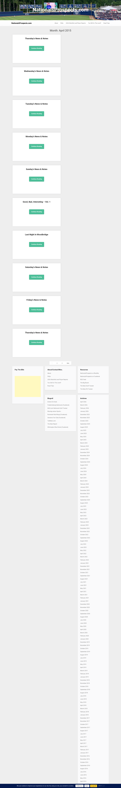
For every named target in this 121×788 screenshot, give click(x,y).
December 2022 (85, 299)
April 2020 (83, 401)
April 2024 (83, 249)
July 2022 (83, 315)
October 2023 (84, 268)
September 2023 (85, 271)
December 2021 (85, 337)
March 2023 (83, 290)
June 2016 (83, 546)
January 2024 (84, 258)
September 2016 (85, 537)
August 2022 (84, 312)
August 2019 (84, 426)
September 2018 (85, 461)
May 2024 (83, 246)
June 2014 (83, 622)
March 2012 (83, 707)
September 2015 (85, 574)
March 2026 (83, 176)
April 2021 (83, 363)
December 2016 (85, 527)
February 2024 (84, 255)
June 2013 (83, 660)
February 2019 (84, 445)
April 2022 (83, 325)
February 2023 (84, 293)
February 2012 (84, 710)
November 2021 (85, 340)
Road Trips (107, 23)
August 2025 (84, 198)
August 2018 (84, 464)
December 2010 (85, 755)
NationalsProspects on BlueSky (89, 144)
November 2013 (85, 644)
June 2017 (83, 508)
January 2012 (84, 714)
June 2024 (83, 242)
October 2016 (84, 533)
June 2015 (83, 584)
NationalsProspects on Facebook (90, 147)
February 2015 (84, 597)
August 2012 (84, 691)
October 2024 (84, 230)
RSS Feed (83, 151)
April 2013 (83, 666)
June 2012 (83, 698)
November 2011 (85, 720)
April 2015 (83, 590)
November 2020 (85, 378)
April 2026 (83, 173)
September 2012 (85, 688)
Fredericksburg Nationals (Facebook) (58, 176)
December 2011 (85, 717)
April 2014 (83, 628)
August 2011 (84, 729)
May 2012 (83, 701)
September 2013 (85, 650)
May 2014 (83, 625)
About (56, 23)
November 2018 (85, 454)
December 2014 (85, 603)
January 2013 (84, 676)
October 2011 (84, 723)
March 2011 (83, 745)
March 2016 (83, 555)
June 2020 (83, 394)
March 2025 (83, 214)
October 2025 (84, 192)
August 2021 (84, 350)
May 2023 (83, 284)
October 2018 (84, 457)
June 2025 (83, 205)
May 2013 (83, 663)
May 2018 (83, 473)
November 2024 (85, 227)
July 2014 (83, 619)
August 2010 (84, 767)
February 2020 (84, 407)
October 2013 (84, 647)
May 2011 (83, 739)
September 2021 (85, 347)
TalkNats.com (51, 192)
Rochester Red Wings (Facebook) (57, 186)
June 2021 (83, 356)
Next (68, 134)
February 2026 (84, 179)
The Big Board (84, 154)
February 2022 (84, 331)
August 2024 (84, 236)
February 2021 (84, 369)
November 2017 (85, 492)
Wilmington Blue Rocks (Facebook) (57, 198)
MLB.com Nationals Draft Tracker (57, 179)
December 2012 (85, 679)
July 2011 (83, 733)
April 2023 (83, 287)
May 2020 (83, 397)
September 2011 (85, 726)
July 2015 (83, 581)
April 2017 (83, 514)
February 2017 (84, 521)
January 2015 (84, 600)
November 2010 (85, 758)
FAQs (61, 23)
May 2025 (83, 208)
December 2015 (85, 565)
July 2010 (83, 771)
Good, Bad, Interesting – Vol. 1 (48, 74)
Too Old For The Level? (94, 23)
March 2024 (83, 252)
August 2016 (84, 540)
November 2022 (85, 303)
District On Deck (52, 173)
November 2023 (85, 265)
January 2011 (84, 752)
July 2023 (83, 277)
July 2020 (83, 391)
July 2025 (83, 201)
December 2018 (85, 451)
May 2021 (83, 359)
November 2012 (85, 682)
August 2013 (84, 654)
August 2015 (84, 578)
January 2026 (84, 182)
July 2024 (83, 239)
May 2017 (83, 511)
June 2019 (83, 432)
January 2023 (84, 296)
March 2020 (83, 404)
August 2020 (84, 388)
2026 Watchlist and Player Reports (76, 23)
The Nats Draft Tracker (87, 157)
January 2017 (84, 524)
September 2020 (85, 385)
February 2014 (84, 635)
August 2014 (84, 616)
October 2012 (84, 685)
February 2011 (84, 748)
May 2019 (83, 435)
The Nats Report (52, 195)
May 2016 (83, 549)
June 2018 (83, 470)
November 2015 (85, 568)
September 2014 (85, 612)
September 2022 (85, 309)
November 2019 (85, 416)
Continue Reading (23, 51)
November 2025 (85, 189)
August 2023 (84, 274)
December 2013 (85, 641)
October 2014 (84, 609)
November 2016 (85, 530)
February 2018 (84, 483)
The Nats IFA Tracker (86, 160)
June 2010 (83, 774)
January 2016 (84, 562)
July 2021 (83, 353)
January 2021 (84, 372)
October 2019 (84, 420)
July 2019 (83, 429)
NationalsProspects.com (60, 10)
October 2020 (84, 382)
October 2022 (84, 306)
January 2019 (84, 448)
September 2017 (85, 499)
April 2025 (83, 211)
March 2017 (83, 518)
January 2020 (84, 410)
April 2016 (83, 552)
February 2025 (84, 217)
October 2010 (84, 761)
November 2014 (85, 606)
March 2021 (83, 366)
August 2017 (84, 502)
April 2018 (83, 476)
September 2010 (85, 764)
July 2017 (83, 505)
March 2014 (83, 631)
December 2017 (85, 489)
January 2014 (84, 638)
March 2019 (83, 442)
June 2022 (83, 318)
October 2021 (84, 344)
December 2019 (85, 413)
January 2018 (84, 486)
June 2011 (83, 736)
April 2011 (83, 742)
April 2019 (83, 438)
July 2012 (83, 695)
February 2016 (84, 559)
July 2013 (83, 657)
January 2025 (84, 220)
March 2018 (83, 480)
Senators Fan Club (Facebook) (56, 189)
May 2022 (83, 322)
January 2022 (84, 334)
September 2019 (85, 423)
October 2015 (84, 571)
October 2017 (84, 495)
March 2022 (83, 328)
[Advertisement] (28, 157)
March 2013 (83, 669)
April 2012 (83, 704)
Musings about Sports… (54, 182)
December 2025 (85, 186)
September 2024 (85, 233)
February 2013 (84, 672)
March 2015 (83, 593)
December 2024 (85, 223)
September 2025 (85, 195)
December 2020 (85, 375)
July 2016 (83, 543)
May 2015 (83, 587)
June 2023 (83, 280)
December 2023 (85, 261)
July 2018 (83, 467)
